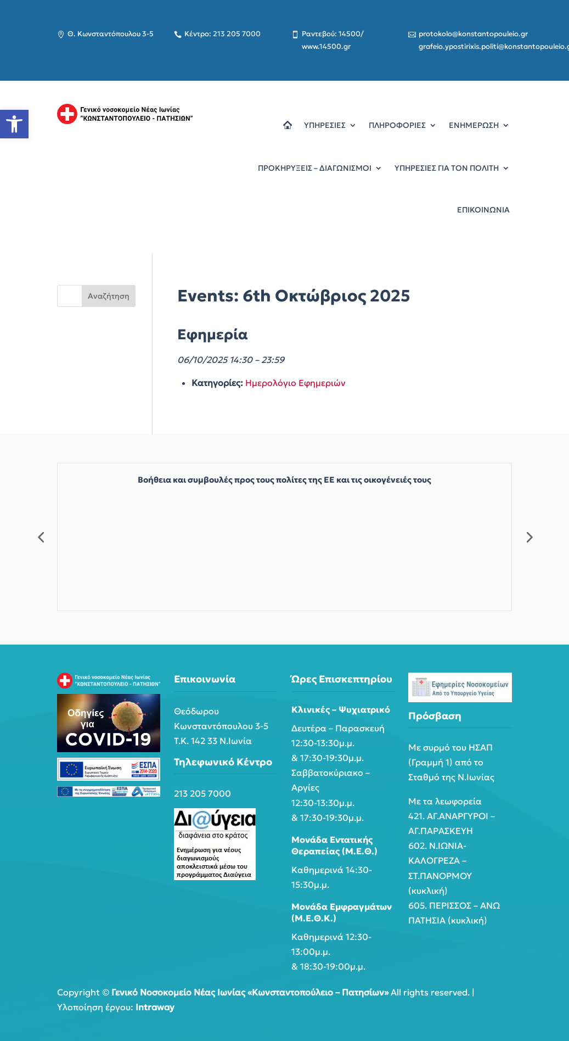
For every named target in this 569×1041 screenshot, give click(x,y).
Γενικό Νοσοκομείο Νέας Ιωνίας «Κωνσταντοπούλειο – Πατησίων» (249, 992)
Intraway (155, 1006)
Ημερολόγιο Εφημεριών (295, 382)
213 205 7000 (202, 793)
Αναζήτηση (108, 296)
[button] (14, 124)
